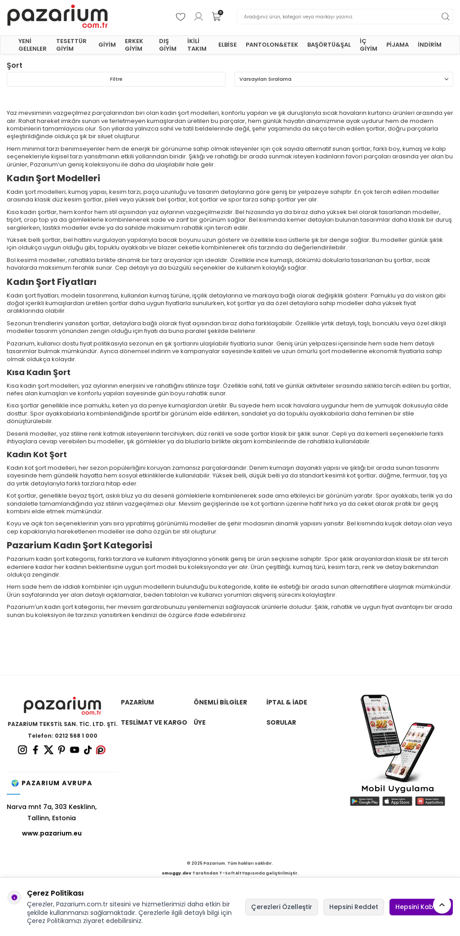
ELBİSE (227, 44)
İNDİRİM (430, 44)
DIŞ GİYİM (168, 45)
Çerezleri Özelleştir (281, 906)
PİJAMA (397, 44)
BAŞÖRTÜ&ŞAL (329, 44)
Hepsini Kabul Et (421, 906)
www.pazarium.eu (52, 833)
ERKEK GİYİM (134, 45)
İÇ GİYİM (368, 45)
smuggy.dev (176, 873)
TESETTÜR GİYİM (71, 45)
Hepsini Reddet (353, 906)
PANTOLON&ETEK (272, 44)
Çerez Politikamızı (54, 920)
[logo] (57, 16)
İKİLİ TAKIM (197, 45)
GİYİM (107, 44)
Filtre (116, 79)
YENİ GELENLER (32, 45)
